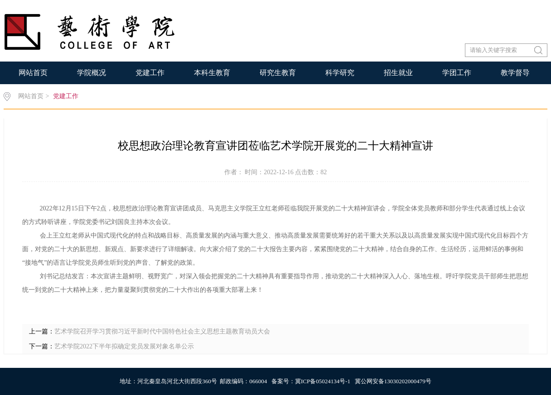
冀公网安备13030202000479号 (393, 381)
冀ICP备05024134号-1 (322, 381)
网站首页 (33, 72)
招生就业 (398, 72)
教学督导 (515, 72)
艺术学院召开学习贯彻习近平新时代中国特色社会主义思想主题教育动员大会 (162, 331)
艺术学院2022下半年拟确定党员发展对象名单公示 (124, 346)
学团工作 (456, 72)
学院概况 (91, 72)
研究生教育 (278, 72)
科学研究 (339, 72)
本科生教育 (212, 72)
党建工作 (149, 72)
